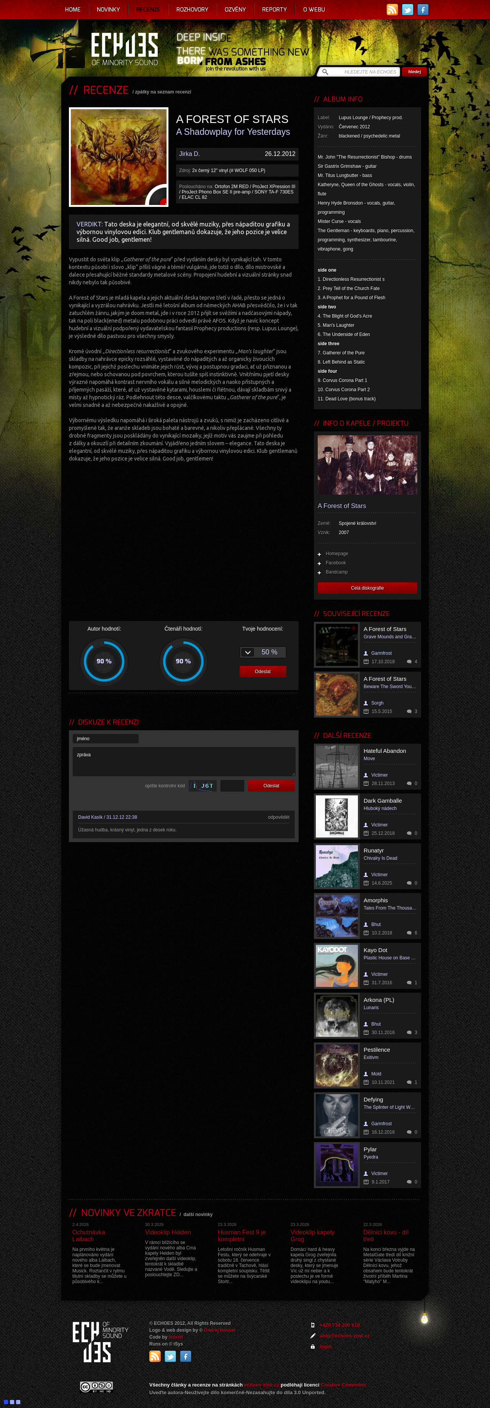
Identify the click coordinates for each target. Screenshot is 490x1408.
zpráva (184, 761)
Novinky (108, 9)
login (326, 1346)
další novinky (197, 1214)
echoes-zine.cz (261, 1385)
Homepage (337, 553)
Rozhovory (192, 9)
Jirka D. (189, 154)
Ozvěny (235, 9)
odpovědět (278, 817)
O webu (314, 9)
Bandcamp (337, 572)
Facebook (336, 562)
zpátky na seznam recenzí (163, 92)
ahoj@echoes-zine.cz (345, 1336)
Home (73, 9)
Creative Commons (343, 1385)
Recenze (148, 9)
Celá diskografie (367, 588)
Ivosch (176, 1337)
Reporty (274, 9)
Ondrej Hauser (220, 1330)
